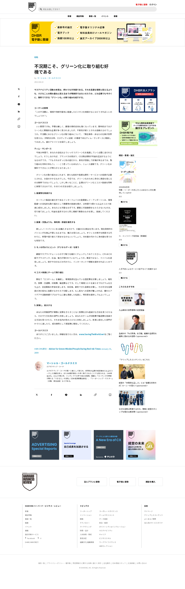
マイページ (148, 513)
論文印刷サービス (32, 537)
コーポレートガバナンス (108, 513)
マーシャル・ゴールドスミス (49, 80)
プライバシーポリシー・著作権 (59, 565)
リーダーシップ (86, 513)
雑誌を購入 (150, 484)
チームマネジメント (106, 517)
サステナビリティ (106, 533)
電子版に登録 (141, 4)
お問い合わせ (142, 565)
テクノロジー (85, 525)
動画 (26, 525)
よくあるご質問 (150, 521)
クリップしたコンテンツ (153, 517)
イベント (105, 17)
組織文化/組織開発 (87, 544)
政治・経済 (103, 525)
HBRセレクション (106, 548)
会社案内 (106, 565)
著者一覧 (92, 17)
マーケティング (86, 529)
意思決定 (83, 540)
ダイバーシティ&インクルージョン (112, 529)
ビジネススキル (105, 540)
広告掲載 (131, 565)
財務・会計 (84, 533)
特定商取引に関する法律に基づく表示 (87, 565)
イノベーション (86, 517)
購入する (124, 204)
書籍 (115, 17)
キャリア (102, 537)
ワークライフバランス (107, 544)
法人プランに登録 (92, 484)
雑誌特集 (80, 17)
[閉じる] (180, 13)
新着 (69, 17)
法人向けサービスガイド (153, 525)
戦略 (36, 59)
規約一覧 (41, 565)
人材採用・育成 (86, 537)
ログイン (153, 4)
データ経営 (103, 521)
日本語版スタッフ (119, 565)
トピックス (84, 508)
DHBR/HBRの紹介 (32, 544)
